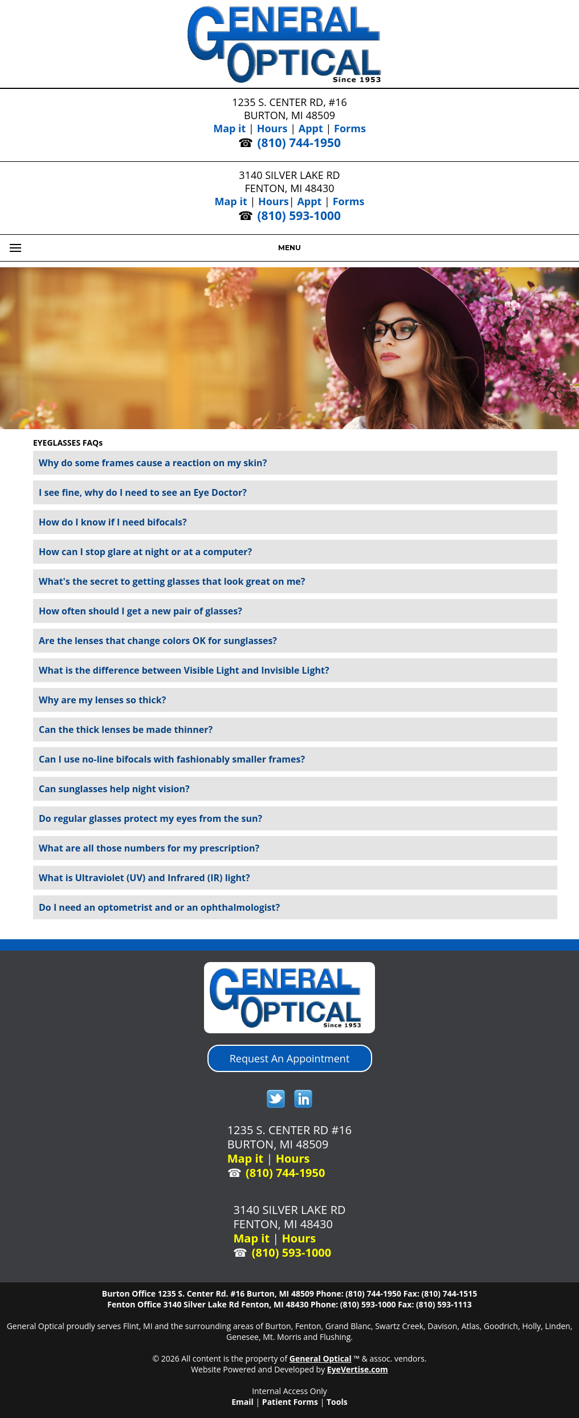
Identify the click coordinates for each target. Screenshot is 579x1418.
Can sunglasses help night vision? (114, 789)
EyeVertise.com (357, 1369)
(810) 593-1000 (299, 215)
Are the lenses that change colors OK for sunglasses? (158, 640)
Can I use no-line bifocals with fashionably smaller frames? (172, 759)
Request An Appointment (290, 1058)
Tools (337, 1401)
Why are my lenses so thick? (102, 700)
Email (242, 1401)
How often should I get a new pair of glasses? (140, 611)
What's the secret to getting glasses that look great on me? (172, 581)
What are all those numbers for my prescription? (149, 848)
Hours (272, 128)
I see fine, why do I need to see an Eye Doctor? (143, 492)
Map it (229, 128)
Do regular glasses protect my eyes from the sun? (150, 818)
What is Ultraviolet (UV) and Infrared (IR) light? (144, 877)
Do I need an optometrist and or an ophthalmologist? (159, 907)
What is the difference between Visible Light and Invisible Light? (184, 670)
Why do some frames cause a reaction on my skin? (153, 463)
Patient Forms (290, 1401)
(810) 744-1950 (299, 142)
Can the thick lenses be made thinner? (126, 729)
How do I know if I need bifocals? (113, 522)
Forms (350, 128)
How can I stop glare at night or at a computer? (145, 551)
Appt (311, 128)
